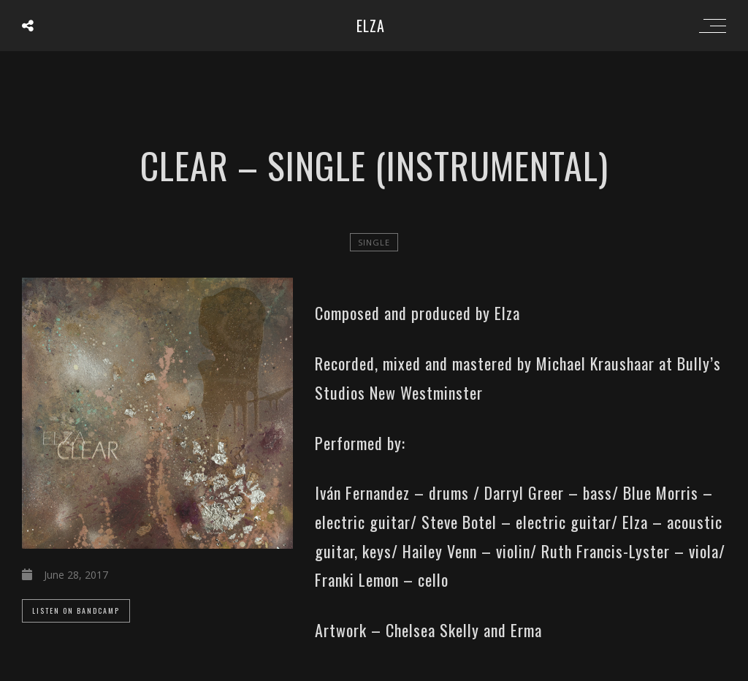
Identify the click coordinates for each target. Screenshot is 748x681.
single (374, 242)
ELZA (370, 26)
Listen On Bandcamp (76, 610)
